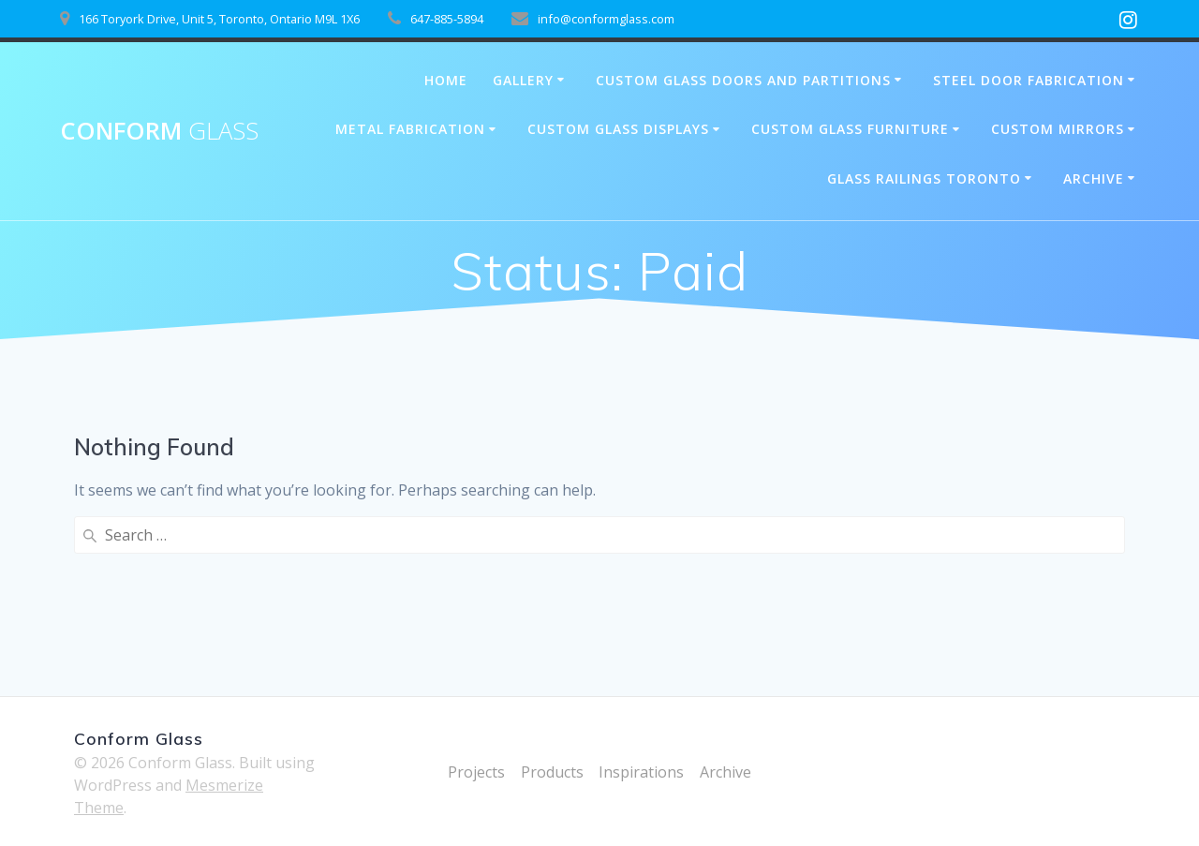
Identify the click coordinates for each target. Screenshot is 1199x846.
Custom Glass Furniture (850, 129)
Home (445, 80)
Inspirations (641, 772)
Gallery (523, 80)
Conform (159, 131)
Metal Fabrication (410, 129)
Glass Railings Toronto (924, 178)
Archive (1093, 178)
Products (552, 772)
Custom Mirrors (1057, 129)
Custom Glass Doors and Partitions (743, 80)
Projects (476, 772)
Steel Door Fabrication (1028, 80)
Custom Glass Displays (618, 129)
